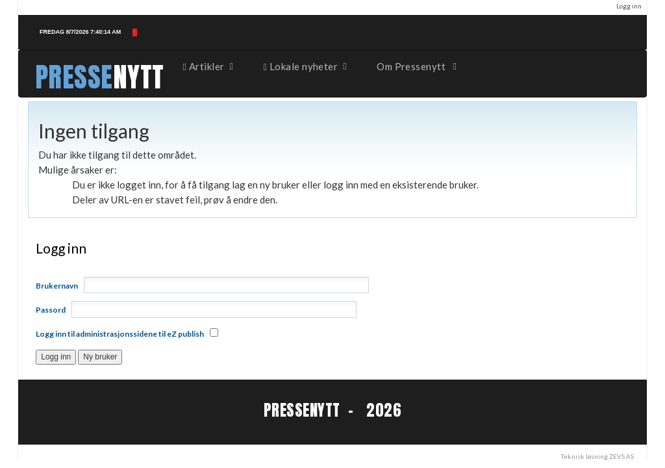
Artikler (209, 66)
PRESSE (74, 77)
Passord (51, 310)
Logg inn (629, 6)
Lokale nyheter (306, 66)
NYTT (138, 77)
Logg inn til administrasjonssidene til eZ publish (120, 334)
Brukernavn (57, 286)
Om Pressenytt (417, 66)
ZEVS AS (621, 456)
